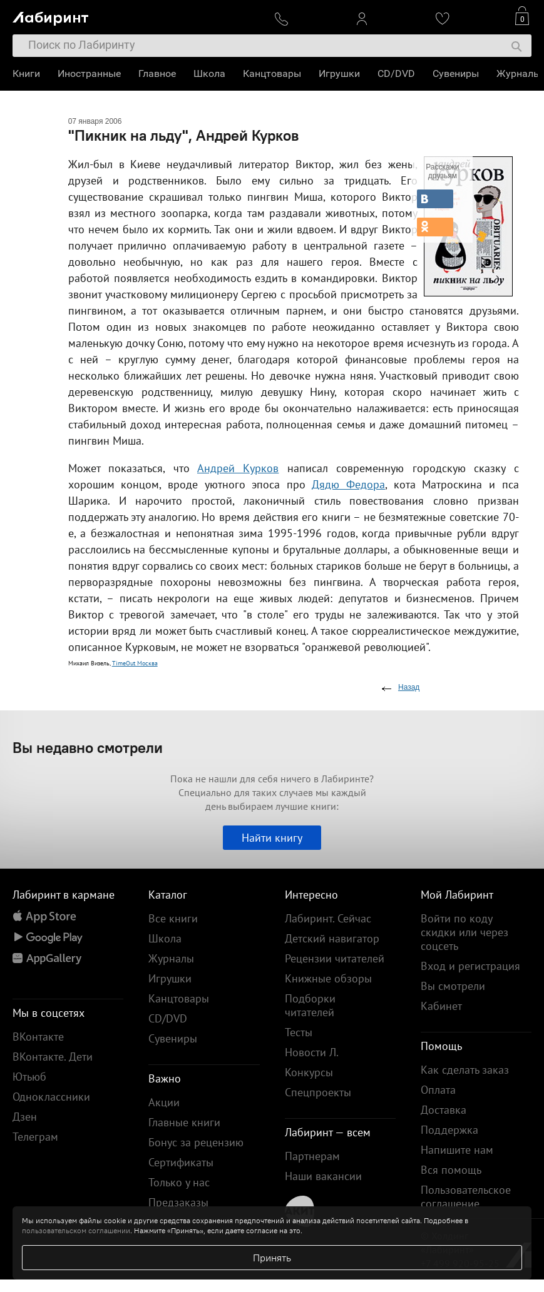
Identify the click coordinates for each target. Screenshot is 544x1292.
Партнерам (312, 1156)
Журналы (518, 73)
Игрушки (339, 73)
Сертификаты (180, 1162)
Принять (272, 1257)
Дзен (25, 1116)
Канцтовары (272, 73)
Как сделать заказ (465, 1069)
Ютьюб (29, 1076)
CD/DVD (396, 73)
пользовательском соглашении (76, 1230)
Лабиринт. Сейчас (328, 918)
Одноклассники (51, 1096)
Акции (164, 1102)
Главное (157, 73)
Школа (209, 73)
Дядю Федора (348, 484)
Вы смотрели (453, 986)
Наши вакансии (323, 1176)
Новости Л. (312, 1052)
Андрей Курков (238, 468)
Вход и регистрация (470, 966)
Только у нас (179, 1182)
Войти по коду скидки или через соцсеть (464, 932)
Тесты (298, 1032)
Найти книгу (272, 837)
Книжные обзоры (328, 978)
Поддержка (449, 1130)
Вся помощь (451, 1170)
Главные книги (184, 1122)
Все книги (173, 918)
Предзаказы (178, 1202)
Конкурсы (309, 1072)
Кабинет (441, 1006)
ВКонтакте (38, 1036)
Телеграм (35, 1136)
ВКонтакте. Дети (53, 1056)
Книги (26, 73)
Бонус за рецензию (196, 1142)
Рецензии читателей (334, 958)
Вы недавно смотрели (88, 747)
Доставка (443, 1110)
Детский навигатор (332, 938)
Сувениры (456, 73)
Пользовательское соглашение (466, 1197)
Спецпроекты (318, 1092)
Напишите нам (457, 1150)
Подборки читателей (310, 1005)
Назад (408, 687)
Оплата (438, 1090)
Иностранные (89, 73)
